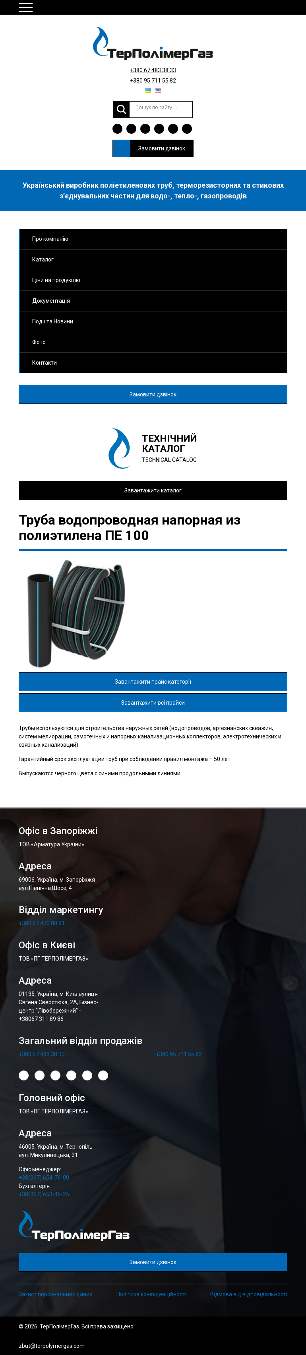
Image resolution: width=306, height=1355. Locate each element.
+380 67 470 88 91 (42, 923)
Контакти (44, 362)
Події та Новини (52, 321)
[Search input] (161, 107)
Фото (39, 342)
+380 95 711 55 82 (153, 80)
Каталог (43, 259)
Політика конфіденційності (151, 1294)
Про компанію (50, 239)
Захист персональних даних (55, 1294)
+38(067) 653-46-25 (44, 1194)
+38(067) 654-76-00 (44, 1177)
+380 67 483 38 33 (153, 70)
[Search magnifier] (122, 109)
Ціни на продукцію (56, 280)
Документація (51, 301)
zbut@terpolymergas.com (52, 1346)
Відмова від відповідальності (248, 1294)
